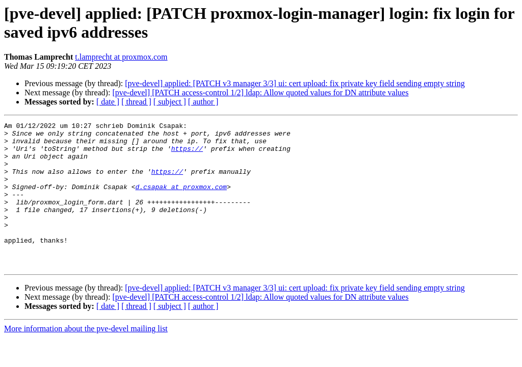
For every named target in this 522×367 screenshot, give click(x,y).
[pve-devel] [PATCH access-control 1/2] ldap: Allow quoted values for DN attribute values (260, 92)
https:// (187, 154)
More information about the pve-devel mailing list (86, 357)
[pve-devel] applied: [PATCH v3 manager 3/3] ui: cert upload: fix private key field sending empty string (294, 83)
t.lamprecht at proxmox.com (121, 57)
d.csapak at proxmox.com (180, 200)
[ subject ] (169, 101)
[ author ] (203, 101)
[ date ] (107, 101)
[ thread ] (136, 101)
